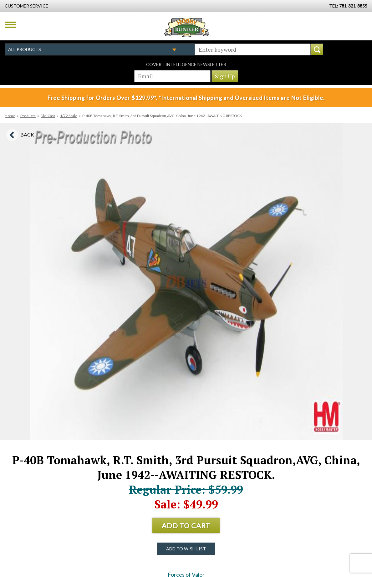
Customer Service (26, 5)
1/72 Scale (68, 115)
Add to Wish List (186, 548)
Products (28, 115)
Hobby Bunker (186, 27)
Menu (11, 25)
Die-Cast (48, 115)
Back (27, 134)
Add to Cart (186, 525)
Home (10, 115)
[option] (186, 281)
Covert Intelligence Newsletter (186, 64)
